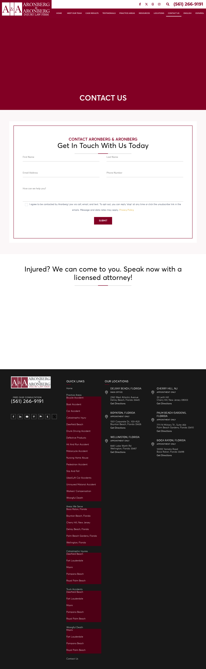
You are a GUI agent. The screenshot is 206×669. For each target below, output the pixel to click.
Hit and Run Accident (77, 444)
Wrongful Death (74, 498)
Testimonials (109, 13)
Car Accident (73, 411)
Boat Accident (73, 404)
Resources (144, 13)
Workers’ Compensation (78, 491)
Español (199, 13)
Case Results (92, 13)
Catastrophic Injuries (77, 551)
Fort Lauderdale (74, 561)
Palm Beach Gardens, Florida (81, 536)
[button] (168, 4)
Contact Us (173, 13)
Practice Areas (127, 13)
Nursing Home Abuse (77, 458)
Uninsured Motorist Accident (81, 484)
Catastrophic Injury (76, 418)
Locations (159, 13)
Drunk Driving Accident (78, 431)
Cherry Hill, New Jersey (78, 522)
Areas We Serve (74, 506)
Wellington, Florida (76, 542)
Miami (69, 567)
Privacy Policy (126, 210)
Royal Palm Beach (76, 581)
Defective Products (76, 438)
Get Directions (117, 403)
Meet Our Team (74, 13)
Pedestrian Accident (77, 464)
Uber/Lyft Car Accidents (78, 478)
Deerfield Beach (74, 424)
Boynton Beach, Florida (78, 516)
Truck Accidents (74, 589)
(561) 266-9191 (27, 401)
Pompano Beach (75, 574)
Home (59, 13)
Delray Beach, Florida (77, 529)
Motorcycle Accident (77, 451)
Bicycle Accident (75, 398)
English (188, 13)
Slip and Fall (73, 471)
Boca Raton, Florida (76, 509)
